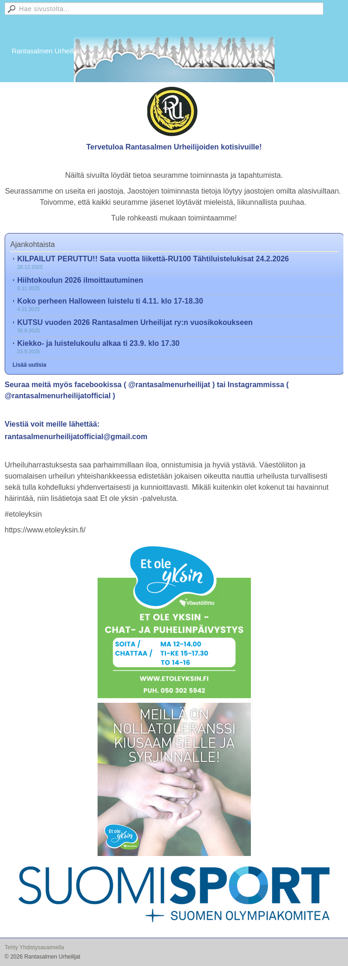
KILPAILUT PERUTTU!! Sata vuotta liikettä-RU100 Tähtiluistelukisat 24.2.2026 (153, 259)
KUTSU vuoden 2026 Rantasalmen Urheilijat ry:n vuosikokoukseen (135, 322)
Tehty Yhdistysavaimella (34, 947)
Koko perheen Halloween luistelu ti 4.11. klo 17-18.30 (110, 301)
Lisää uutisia (29, 365)
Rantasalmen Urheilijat (47, 51)
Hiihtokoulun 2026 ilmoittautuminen (80, 280)
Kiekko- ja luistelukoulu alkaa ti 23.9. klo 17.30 (98, 343)
